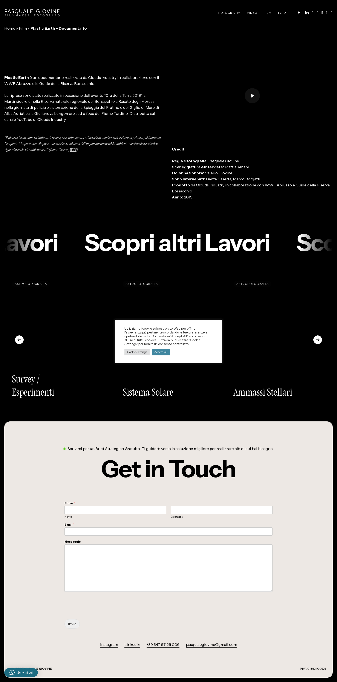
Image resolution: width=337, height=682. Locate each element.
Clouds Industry (51, 119)
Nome (69, 503)
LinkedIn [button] (132, 644)
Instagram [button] (109, 644)
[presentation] (97, 612)
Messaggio (73, 541)
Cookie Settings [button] (137, 352)
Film (23, 28)
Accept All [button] (160, 352)
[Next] (317, 339)
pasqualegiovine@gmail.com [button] (211, 644)
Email (69, 524)
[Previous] (19, 339)
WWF (73, 149)
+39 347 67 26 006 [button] (163, 644)
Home (9, 28)
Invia (72, 624)
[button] (168, 469)
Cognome (177, 516)
